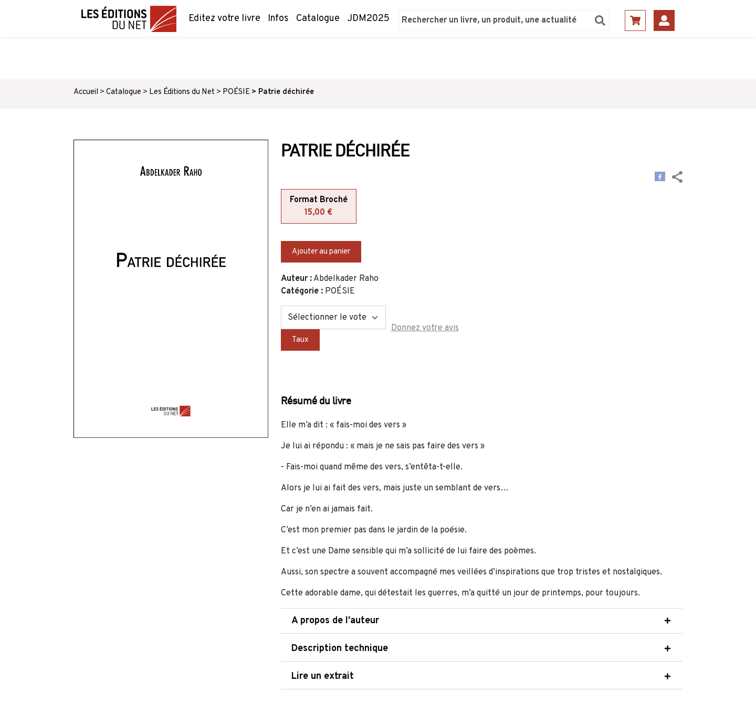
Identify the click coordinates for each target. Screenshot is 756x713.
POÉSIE (236, 92)
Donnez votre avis (425, 328)
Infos (278, 19)
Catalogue (318, 19)
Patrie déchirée (286, 92)
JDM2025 (368, 19)
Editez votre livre (224, 19)
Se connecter (664, 20)
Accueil (86, 92)
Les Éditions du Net (182, 92)
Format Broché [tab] (319, 207)
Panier (635, 20)
